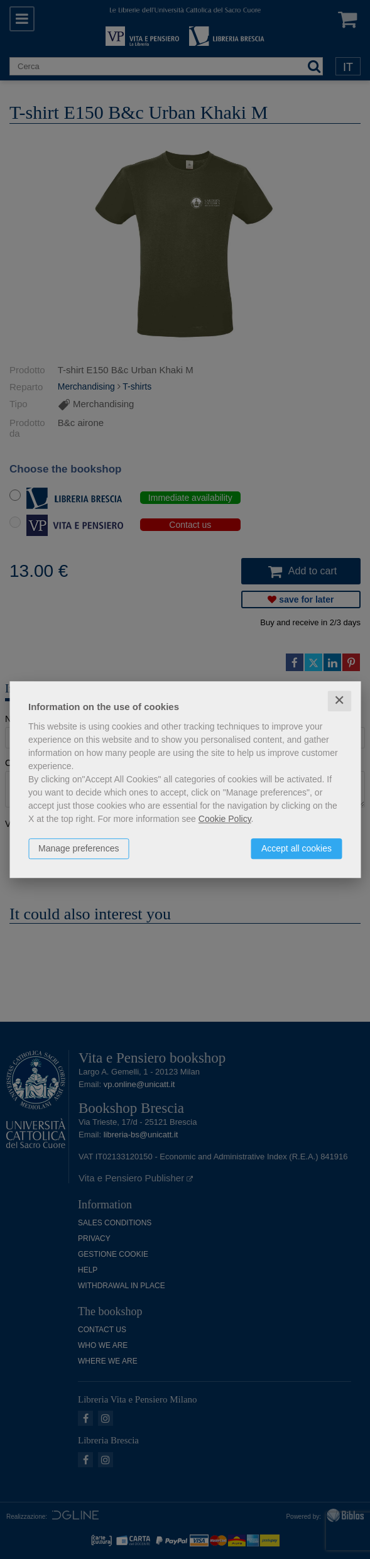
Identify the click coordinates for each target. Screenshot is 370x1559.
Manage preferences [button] (78, 848)
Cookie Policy (225, 819)
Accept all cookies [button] (296, 848)
